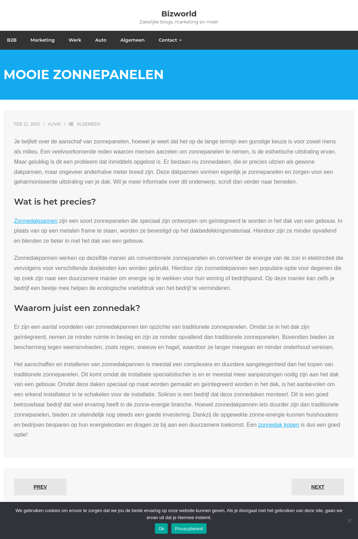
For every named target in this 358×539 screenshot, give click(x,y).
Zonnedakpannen (36, 221)
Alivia (54, 124)
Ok (161, 528)
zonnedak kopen (278, 425)
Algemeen (88, 124)
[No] (349, 520)
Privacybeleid (189, 528)
